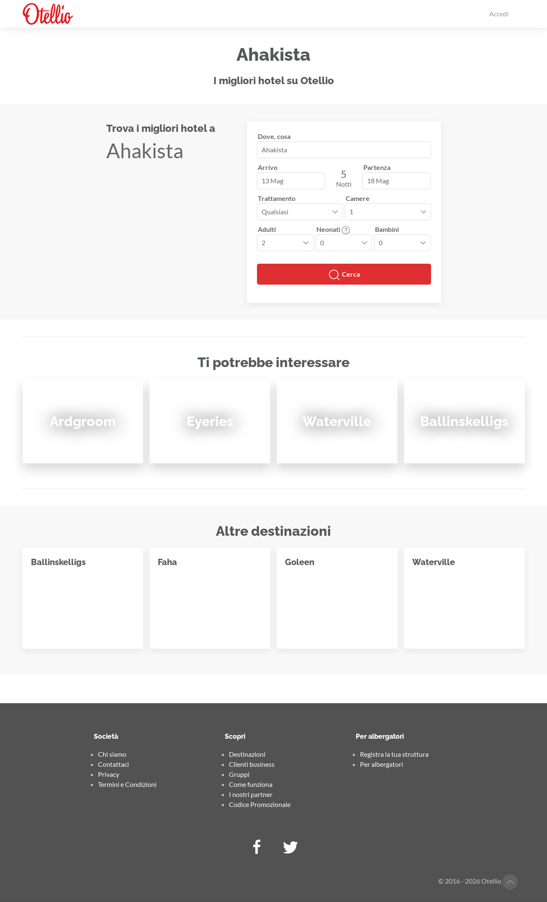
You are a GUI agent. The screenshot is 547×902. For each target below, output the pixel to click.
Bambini (387, 229)
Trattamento (276, 198)
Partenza (376, 167)
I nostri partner (250, 794)
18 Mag (378, 181)
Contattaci (113, 764)
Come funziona (250, 784)
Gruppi (239, 774)
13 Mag (272, 181)
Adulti (267, 229)
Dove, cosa (274, 136)
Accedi (498, 14)
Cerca (344, 275)
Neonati (333, 229)
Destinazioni (247, 754)
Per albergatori (381, 764)
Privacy (108, 774)
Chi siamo (112, 754)
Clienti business (252, 764)
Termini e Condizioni (127, 784)
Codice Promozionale (259, 804)
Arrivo (267, 167)
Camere (358, 198)
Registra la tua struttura (394, 754)
